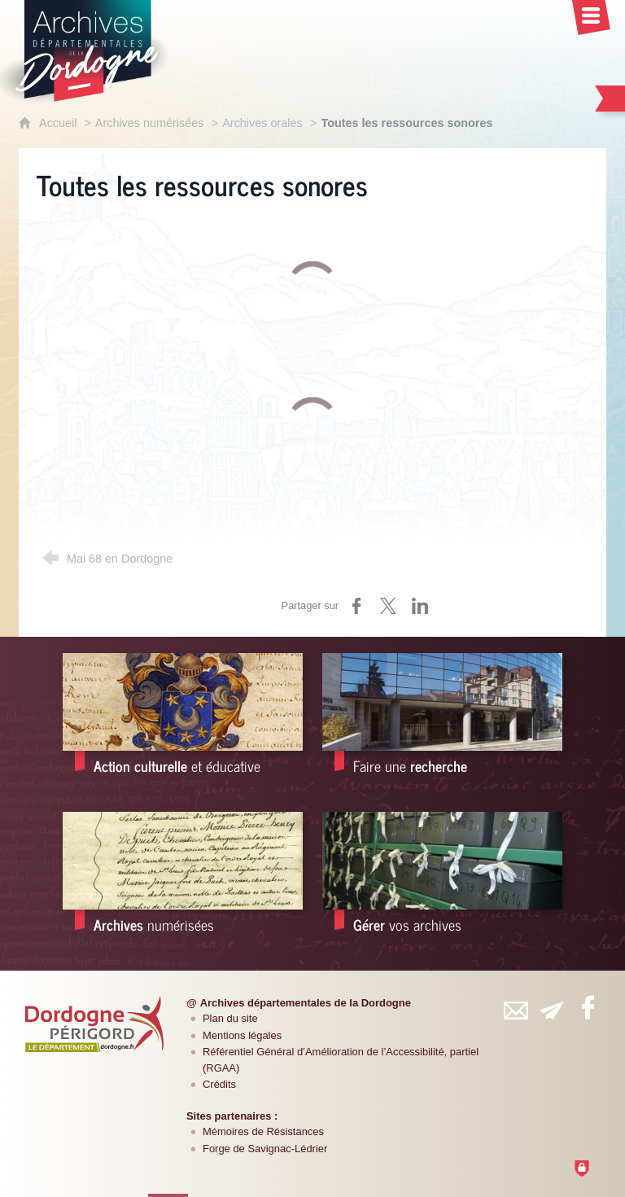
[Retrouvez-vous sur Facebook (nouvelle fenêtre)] (587, 1007)
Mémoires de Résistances (263, 1131)
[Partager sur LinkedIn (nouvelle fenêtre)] (420, 606)
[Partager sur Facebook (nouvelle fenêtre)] (356, 606)
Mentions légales (242, 1035)
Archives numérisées (149, 122)
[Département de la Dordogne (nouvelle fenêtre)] (94, 1023)
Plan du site (230, 1018)
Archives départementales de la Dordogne (305, 1003)
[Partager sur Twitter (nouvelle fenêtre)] (388, 606)
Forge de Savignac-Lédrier (265, 1148)
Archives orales (262, 122)
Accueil (59, 122)
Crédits (219, 1084)
